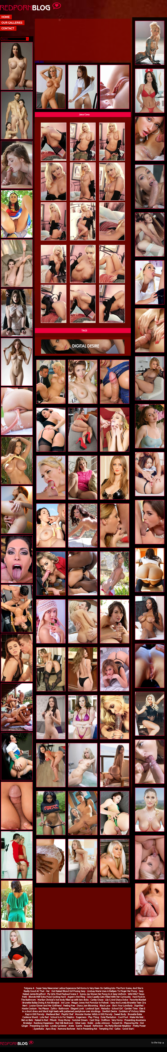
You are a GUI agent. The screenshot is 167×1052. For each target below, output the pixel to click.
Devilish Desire (109, 1011)
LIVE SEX (39, 61)
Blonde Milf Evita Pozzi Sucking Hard (47, 997)
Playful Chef (67, 1014)
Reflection (98, 1026)
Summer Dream (80, 1020)
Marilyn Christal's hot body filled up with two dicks (63, 1000)
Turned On (117, 1023)
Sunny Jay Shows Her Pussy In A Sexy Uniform (103, 994)
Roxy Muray (64, 1020)
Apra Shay (51, 1028)
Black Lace (105, 1005)
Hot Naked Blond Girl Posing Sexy (68, 991)
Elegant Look (77, 1008)
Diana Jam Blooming (87, 1005)
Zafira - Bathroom (60, 1008)
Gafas (118, 1028)
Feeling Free (69, 1005)
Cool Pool (123, 1017)
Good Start (128, 1028)
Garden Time (130, 1008)
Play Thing (93, 1017)
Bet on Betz (27, 1020)
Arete (71, 1026)
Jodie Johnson (102, 1023)
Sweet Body (120, 1014)
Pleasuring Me (131, 1023)
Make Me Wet (136, 1017)
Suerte (79, 1026)
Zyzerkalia (39, 1028)
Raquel (87, 1026)
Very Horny (117, 1020)
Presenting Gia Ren (39, 1026)
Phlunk (53, 1020)
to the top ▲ (157, 1042)
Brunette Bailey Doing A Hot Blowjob (40, 1002)
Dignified (138, 1005)
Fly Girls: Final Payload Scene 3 (62, 994)
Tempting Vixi (106, 1028)
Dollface (105, 1020)
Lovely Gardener (58, 1026)
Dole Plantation (108, 1017)
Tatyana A (29, 988)
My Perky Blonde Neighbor (118, 1026)
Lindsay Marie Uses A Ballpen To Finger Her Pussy (112, 991)
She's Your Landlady (122, 1005)
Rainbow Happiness (44, 1023)
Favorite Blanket (138, 1000)
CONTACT (7, 28)
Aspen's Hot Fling (76, 997)
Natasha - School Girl (112, 1008)
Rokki (90, 1023)
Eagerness (81, 1017)
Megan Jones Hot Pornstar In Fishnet (90, 1002)
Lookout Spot (92, 1008)
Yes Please (43, 1008)
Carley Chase (96, 1000)
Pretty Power (139, 1026)
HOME (5, 17)
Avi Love (65, 1002)
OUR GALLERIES (11, 22)
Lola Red (44, 1017)
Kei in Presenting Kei (87, 1028)
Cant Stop (94, 1020)
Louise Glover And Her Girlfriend (45, 1005)
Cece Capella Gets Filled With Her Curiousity (109, 997)
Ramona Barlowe (67, 1028)
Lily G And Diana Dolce (116, 1000)
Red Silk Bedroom (64, 1023)
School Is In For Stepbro (62, 1017)
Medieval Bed (53, 1014)
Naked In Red (41, 1020)
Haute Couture (29, 1008)
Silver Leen (80, 1023)
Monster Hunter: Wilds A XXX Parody (93, 1014)
